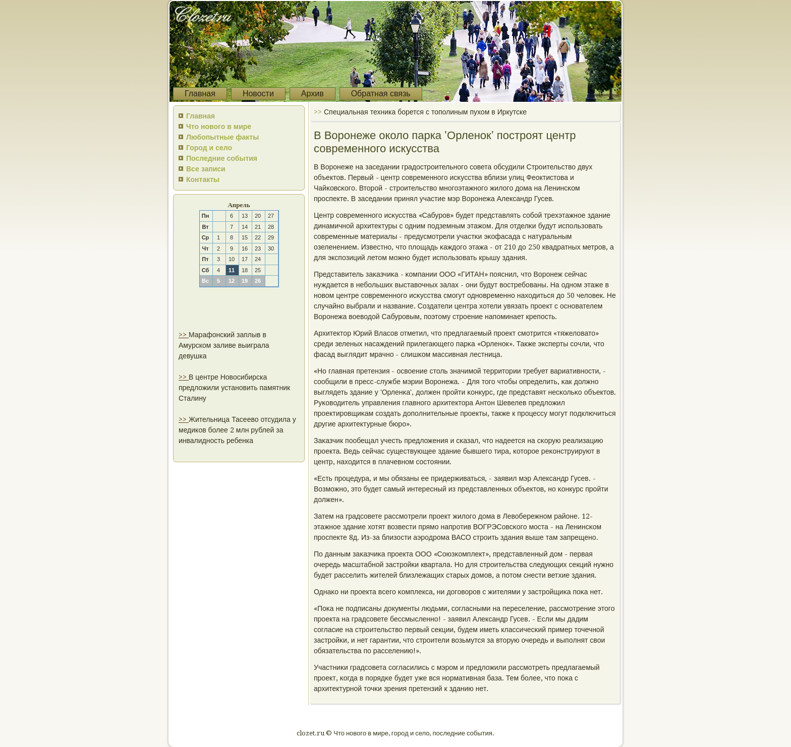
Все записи (205, 169)
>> (184, 335)
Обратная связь (381, 93)
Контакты (202, 179)
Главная (200, 93)
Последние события (221, 158)
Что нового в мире (218, 126)
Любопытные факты (222, 137)
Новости (258, 93)
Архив (312, 93)
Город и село (209, 148)
